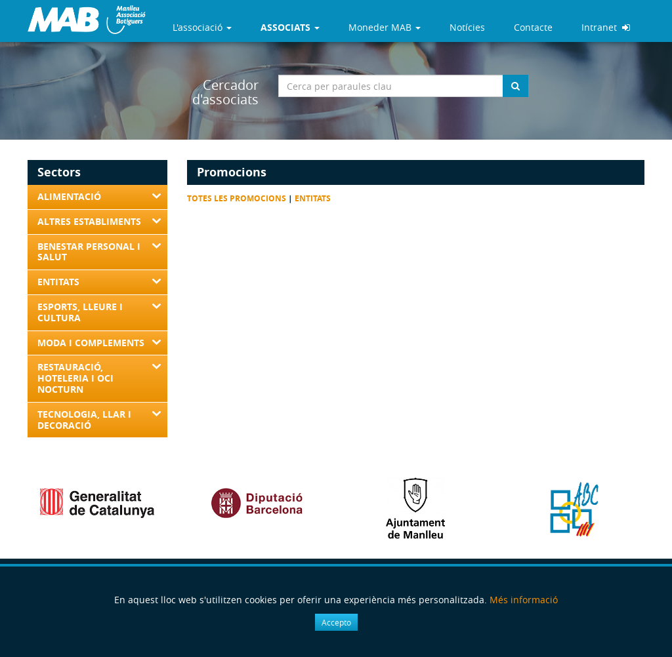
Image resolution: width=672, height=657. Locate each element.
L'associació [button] (202, 27)
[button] (290, 27)
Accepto (336, 622)
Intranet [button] (605, 27)
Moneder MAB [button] (384, 27)
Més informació (524, 599)
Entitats (313, 198)
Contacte (533, 27)
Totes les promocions (236, 198)
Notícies (467, 27)
